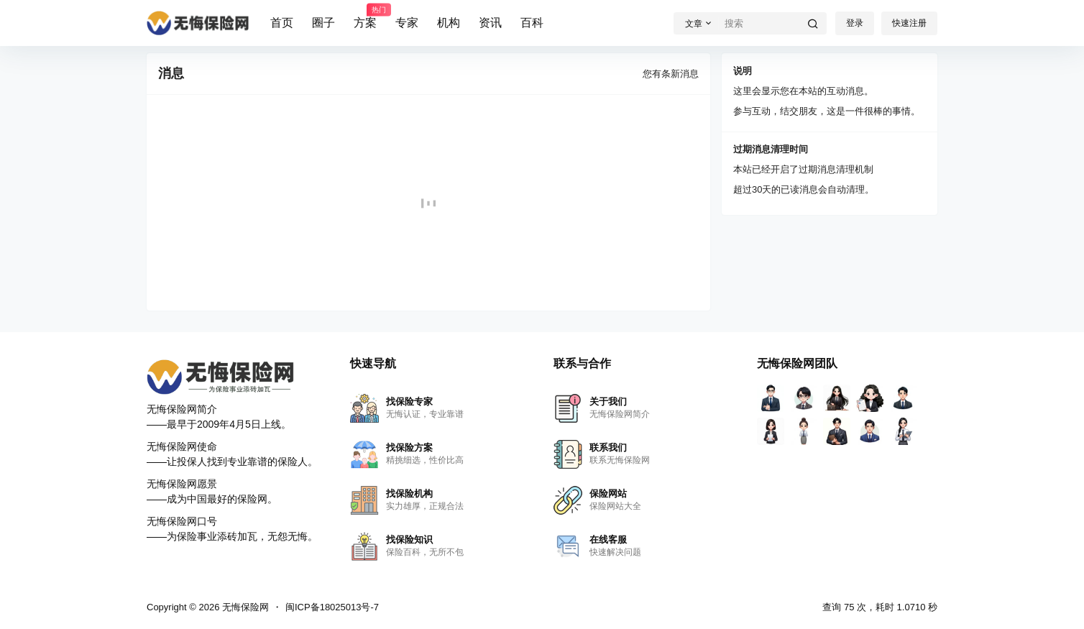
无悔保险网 (244, 607)
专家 (406, 23)
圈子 (323, 23)
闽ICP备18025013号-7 (332, 607)
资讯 (490, 23)
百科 (531, 23)
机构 (448, 23)
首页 (281, 23)
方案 (365, 16)
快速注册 (909, 23)
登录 (854, 23)
